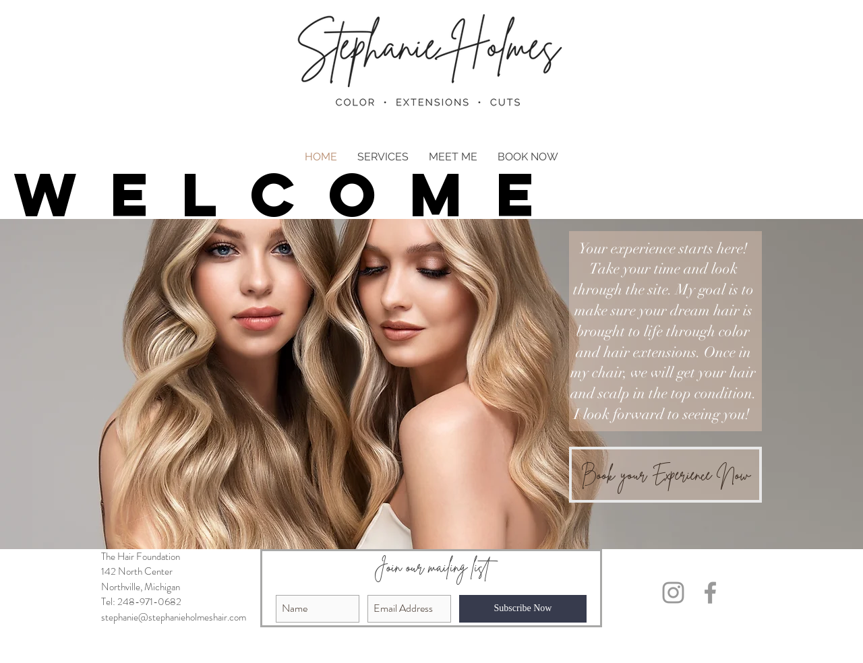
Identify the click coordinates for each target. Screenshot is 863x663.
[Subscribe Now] (523, 609)
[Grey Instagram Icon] (673, 592)
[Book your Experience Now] (665, 475)
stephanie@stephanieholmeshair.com (173, 617)
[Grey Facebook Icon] (710, 592)
